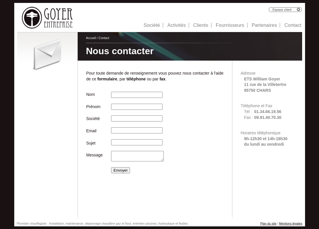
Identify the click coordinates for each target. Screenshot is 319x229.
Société (151, 25)
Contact (293, 25)
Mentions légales (290, 223)
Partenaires (264, 25)
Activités (176, 25)
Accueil (91, 38)
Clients (200, 25)
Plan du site (268, 223)
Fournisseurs (230, 25)
